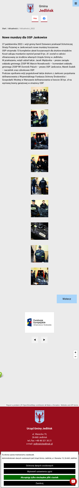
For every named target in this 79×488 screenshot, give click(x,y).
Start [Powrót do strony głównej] (4, 28)
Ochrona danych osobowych (39, 465)
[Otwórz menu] (76, 3)
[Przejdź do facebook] (44, 18)
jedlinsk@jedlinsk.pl (43, 444)
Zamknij (39, 483)
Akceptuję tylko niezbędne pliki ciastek (39, 477)
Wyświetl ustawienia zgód (39, 471)
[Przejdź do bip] (35, 18)
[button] (39, 103)
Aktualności (13, 28)
